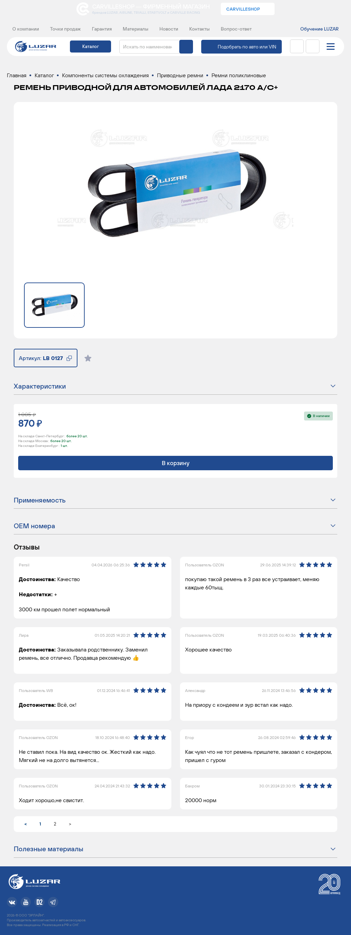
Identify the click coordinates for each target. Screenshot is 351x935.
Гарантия (102, 29)
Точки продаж (65, 29)
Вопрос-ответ (236, 29)
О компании (25, 29)
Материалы (135, 29)
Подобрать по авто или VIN (247, 46)
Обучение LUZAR (319, 29)
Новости (168, 29)
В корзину (176, 463)
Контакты (199, 29)
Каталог (90, 46)
